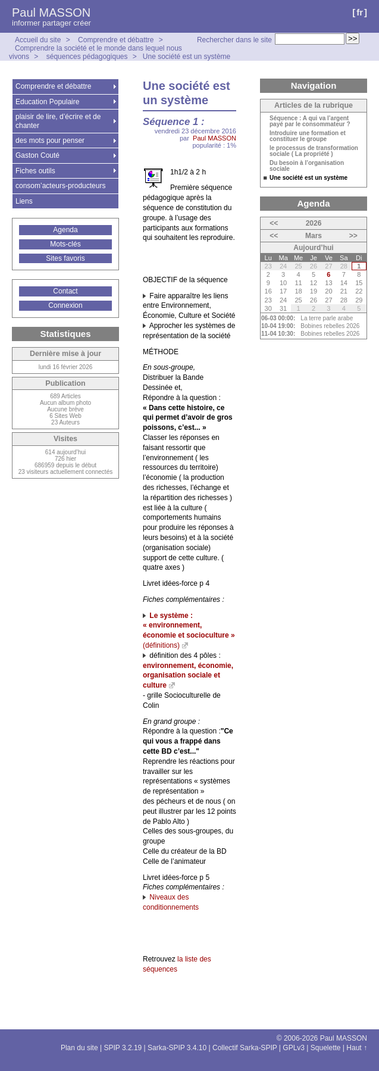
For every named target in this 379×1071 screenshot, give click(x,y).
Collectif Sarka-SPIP (244, 1048)
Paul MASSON (51, 12)
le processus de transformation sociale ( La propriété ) (314, 151)
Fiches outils (35, 171)
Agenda (65, 230)
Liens (24, 201)
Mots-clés (65, 244)
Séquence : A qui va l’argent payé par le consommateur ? (310, 121)
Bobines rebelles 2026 (329, 326)
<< (274, 223)
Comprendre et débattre (116, 40)
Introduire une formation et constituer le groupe (308, 136)
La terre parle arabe (326, 318)
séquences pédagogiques (87, 56)
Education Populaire (47, 102)
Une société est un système (186, 56)
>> (353, 236)
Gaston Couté (37, 155)
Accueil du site (38, 40)
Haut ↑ (356, 1048)
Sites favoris (65, 258)
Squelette (326, 1048)
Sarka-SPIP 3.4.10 (177, 1048)
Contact (65, 291)
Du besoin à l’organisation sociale (307, 166)
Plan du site (79, 1048)
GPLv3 (294, 1048)
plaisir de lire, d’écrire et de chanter (58, 121)
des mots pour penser (49, 140)
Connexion (65, 305)
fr (359, 12)
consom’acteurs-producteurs (60, 186)
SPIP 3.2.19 (123, 1048)
